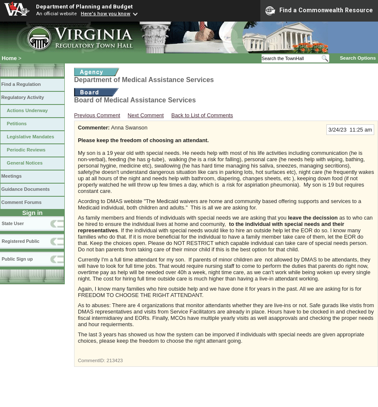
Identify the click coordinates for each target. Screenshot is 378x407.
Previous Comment (97, 115)
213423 (115, 360)
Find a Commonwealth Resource (319, 10)
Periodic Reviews (26, 149)
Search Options (358, 57)
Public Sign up (17, 258)
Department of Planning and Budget (84, 6)
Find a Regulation (21, 84)
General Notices (25, 162)
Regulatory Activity (22, 97)
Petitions (17, 123)
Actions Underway (27, 110)
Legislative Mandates (30, 136)
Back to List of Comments (202, 115)
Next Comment (146, 115)
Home (9, 58)
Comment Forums (21, 202)
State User (13, 223)
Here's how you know (105, 13)
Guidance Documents (25, 189)
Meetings (11, 176)
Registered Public (20, 241)
